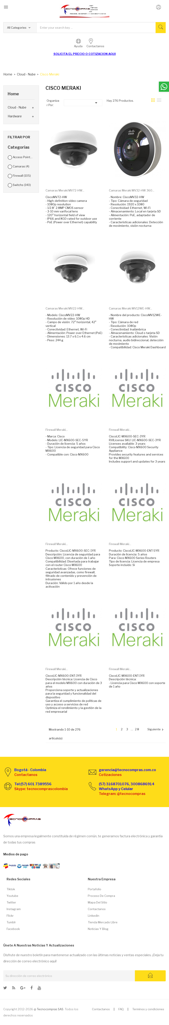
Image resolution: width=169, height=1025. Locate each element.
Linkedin (93, 915)
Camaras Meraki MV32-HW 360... (131, 190)
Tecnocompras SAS (50, 1009)
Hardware (15, 116)
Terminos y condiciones (148, 1009)
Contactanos (97, 909)
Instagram (14, 909)
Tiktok (11, 889)
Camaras (21, 166)
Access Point (23, 157)
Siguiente (156, 729)
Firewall (22, 175)
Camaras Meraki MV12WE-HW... (130, 308)
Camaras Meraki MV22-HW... (65, 308)
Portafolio (94, 889)
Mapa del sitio (97, 902)
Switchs (22, 185)
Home (13, 94)
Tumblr (11, 922)
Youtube (12, 896)
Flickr (10, 915)
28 (137, 729)
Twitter (11, 902)
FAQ (121, 1009)
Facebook (13, 929)
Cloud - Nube (17, 107)
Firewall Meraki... (57, 429)
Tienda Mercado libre (103, 922)
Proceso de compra (101, 896)
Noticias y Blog (98, 929)
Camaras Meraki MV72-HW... (65, 190)
